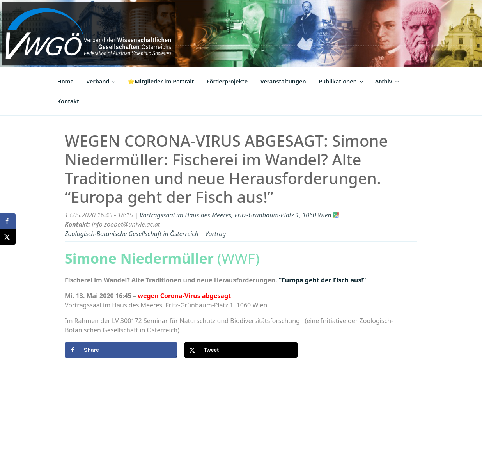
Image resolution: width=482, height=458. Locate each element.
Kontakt (68, 101)
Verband (101, 81)
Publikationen (341, 81)
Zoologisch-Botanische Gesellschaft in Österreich (131, 233)
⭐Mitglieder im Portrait (161, 81)
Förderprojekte (227, 81)
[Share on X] (240, 350)
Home (65, 81)
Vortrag (215, 233)
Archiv (387, 81)
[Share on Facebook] (121, 350)
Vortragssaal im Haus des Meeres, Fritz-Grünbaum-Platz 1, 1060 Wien (239, 215)
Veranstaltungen (283, 81)
